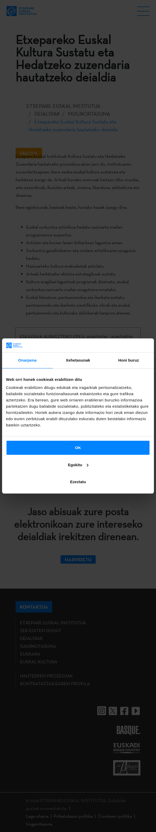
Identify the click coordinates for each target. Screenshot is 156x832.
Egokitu (78, 465)
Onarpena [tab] (27, 360)
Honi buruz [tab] (128, 360)
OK (78, 447)
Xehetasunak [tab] (78, 360)
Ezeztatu (78, 482)
